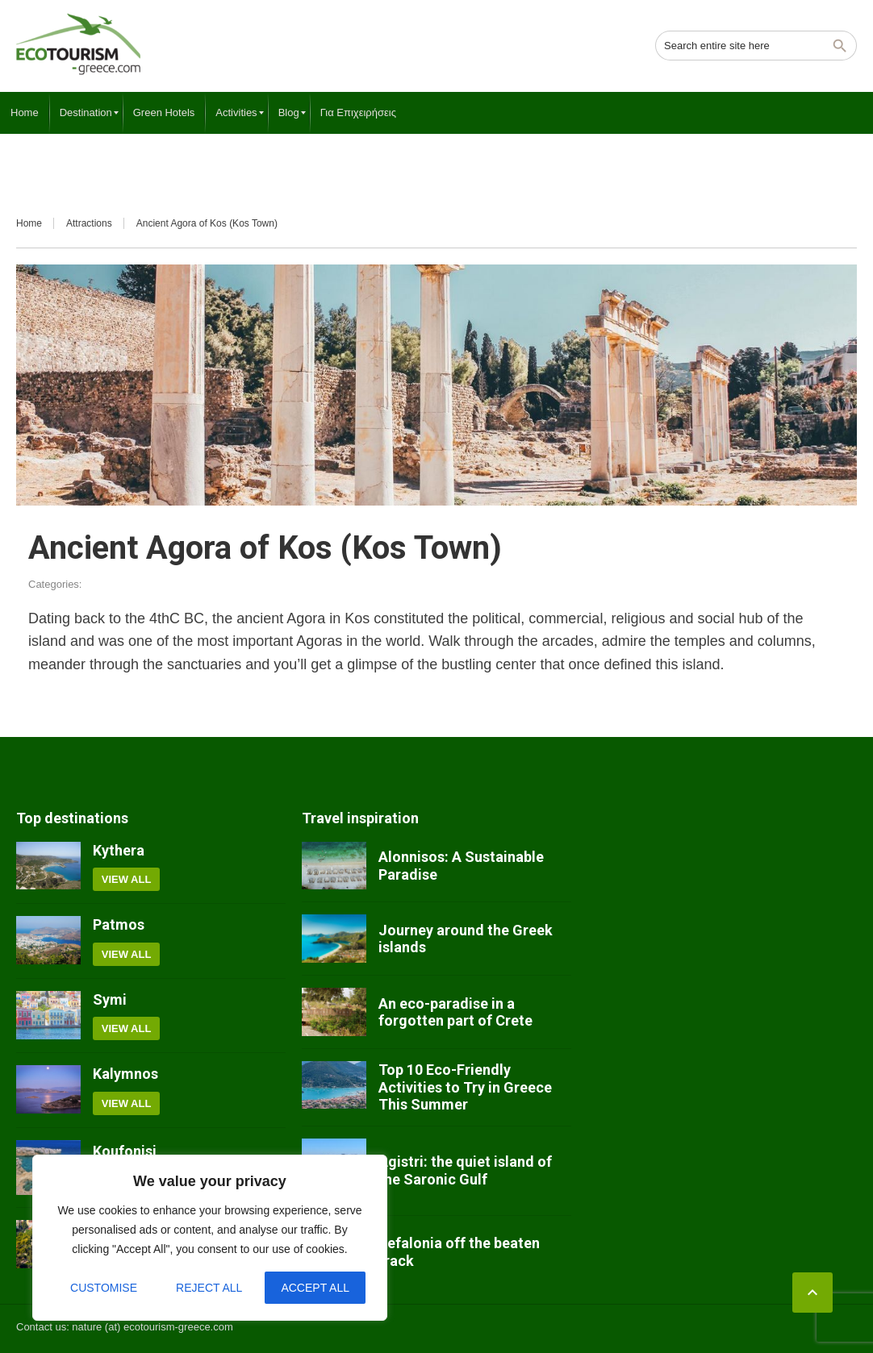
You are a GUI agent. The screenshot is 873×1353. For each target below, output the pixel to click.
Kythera (118, 850)
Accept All (315, 1287)
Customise (103, 1287)
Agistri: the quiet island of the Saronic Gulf (465, 1170)
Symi (110, 999)
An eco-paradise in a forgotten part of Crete (455, 1012)
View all (127, 879)
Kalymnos (125, 1073)
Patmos (118, 924)
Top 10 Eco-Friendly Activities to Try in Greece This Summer (465, 1087)
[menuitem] (24, 113)
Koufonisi (125, 1151)
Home (29, 223)
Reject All (209, 1287)
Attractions (89, 223)
